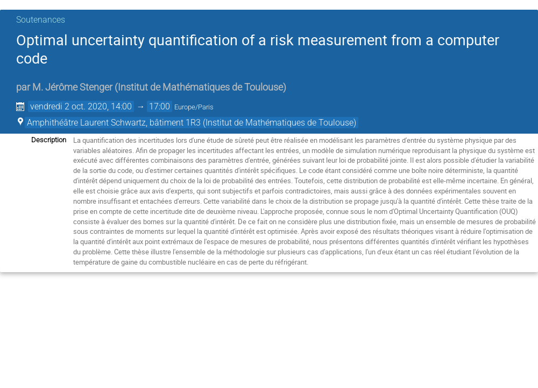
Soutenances (40, 20)
